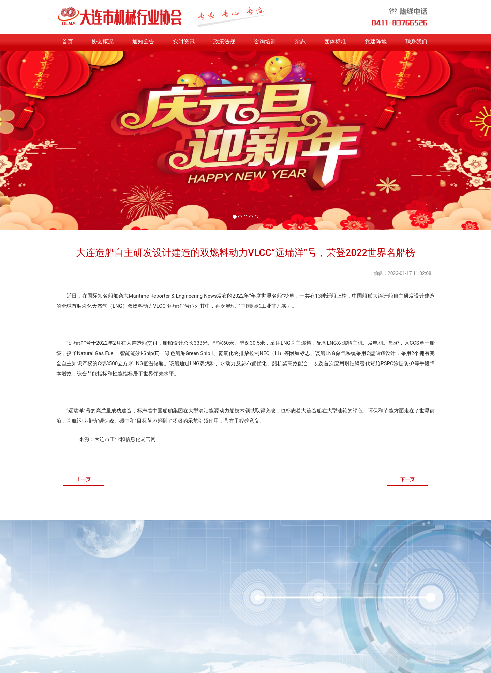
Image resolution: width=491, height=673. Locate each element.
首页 (67, 41)
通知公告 (143, 41)
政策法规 (224, 41)
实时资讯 (184, 41)
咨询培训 (265, 41)
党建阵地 (376, 41)
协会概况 (103, 41)
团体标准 (335, 41)
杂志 (300, 41)
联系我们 (416, 41)
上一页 (83, 479)
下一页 (407, 479)
